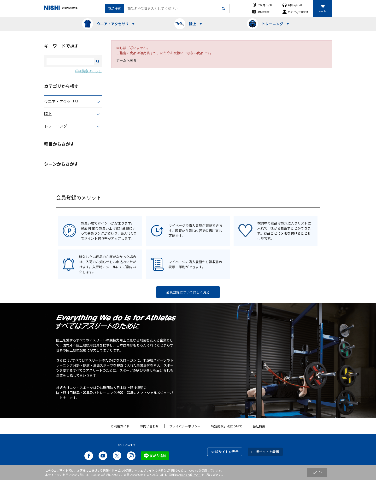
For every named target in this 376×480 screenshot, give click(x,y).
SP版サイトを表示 (225, 452)
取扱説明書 (264, 12)
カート (322, 11)
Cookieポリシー (190, 474)
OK (317, 472)
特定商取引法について (226, 426)
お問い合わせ (295, 5)
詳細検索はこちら (88, 71)
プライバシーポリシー (184, 426)
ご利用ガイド (265, 5)
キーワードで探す (61, 46)
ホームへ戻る (126, 60)
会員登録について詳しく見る (188, 292)
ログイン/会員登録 (298, 12)
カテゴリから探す (61, 86)
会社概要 (259, 426)
